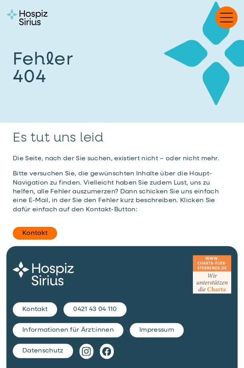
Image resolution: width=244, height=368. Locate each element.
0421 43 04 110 (95, 309)
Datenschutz (42, 351)
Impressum (156, 330)
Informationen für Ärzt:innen (68, 330)
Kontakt (35, 233)
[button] (226, 17)
